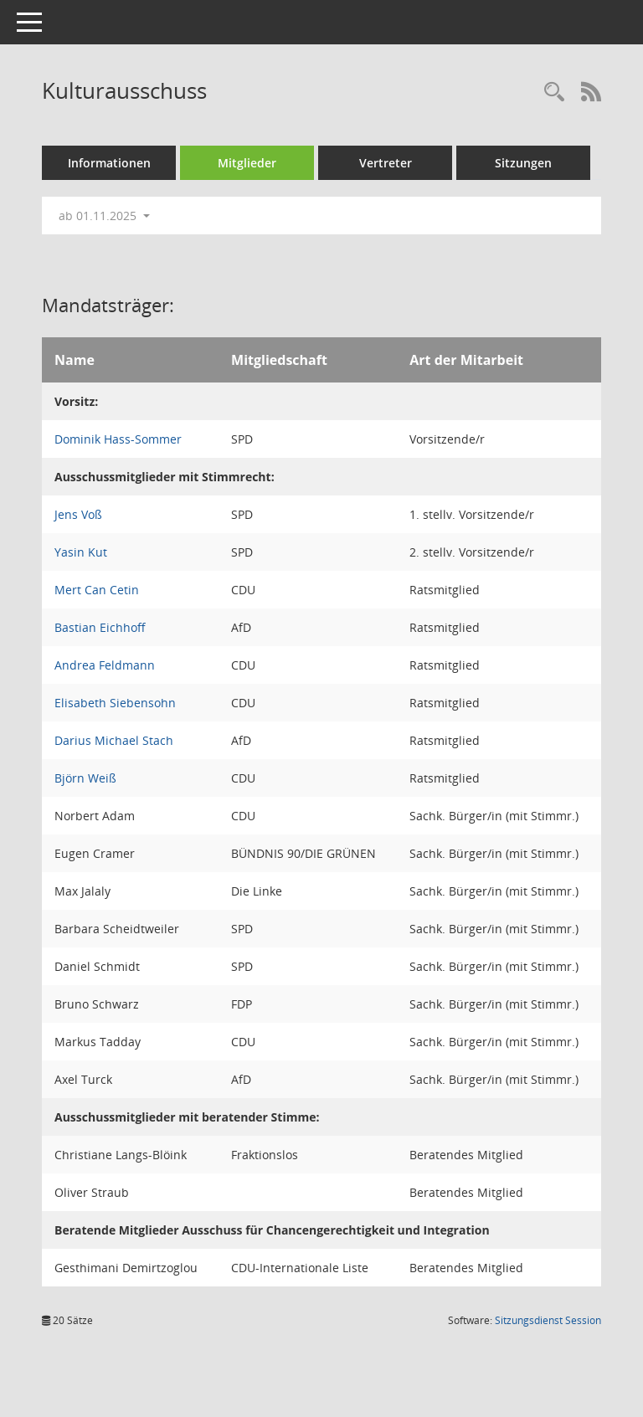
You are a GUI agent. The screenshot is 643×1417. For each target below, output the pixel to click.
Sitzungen (523, 163)
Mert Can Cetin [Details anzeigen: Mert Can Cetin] (96, 590)
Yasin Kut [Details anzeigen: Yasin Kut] (80, 552)
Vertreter (385, 163)
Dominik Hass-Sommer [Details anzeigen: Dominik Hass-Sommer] (118, 439)
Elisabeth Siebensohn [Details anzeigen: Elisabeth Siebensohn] (115, 703)
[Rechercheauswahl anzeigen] (554, 92)
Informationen (109, 163)
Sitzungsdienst (548, 1320)
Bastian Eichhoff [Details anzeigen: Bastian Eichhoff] (100, 627)
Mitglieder (247, 163)
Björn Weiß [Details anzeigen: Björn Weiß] (85, 778)
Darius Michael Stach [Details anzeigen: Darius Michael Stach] (113, 740)
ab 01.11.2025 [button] (104, 215)
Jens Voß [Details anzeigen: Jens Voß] (78, 514)
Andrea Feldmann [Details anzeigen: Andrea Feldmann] (104, 665)
